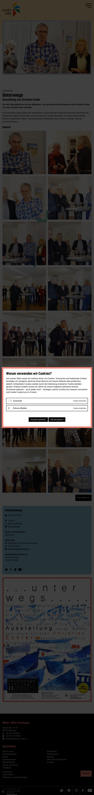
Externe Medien (20, 408)
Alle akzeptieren (57, 420)
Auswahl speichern (38, 420)
